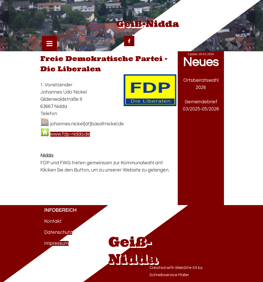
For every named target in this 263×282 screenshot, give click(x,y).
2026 (201, 87)
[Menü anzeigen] (49, 43)
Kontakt (53, 221)
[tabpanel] (201, 113)
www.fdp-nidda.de (70, 134)
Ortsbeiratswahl (201, 80)
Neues (201, 62)
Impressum (56, 243)
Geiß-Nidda (147, 23)
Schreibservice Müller (169, 275)
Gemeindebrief (201, 101)
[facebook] (129, 41)
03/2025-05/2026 (201, 109)
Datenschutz (58, 232)
